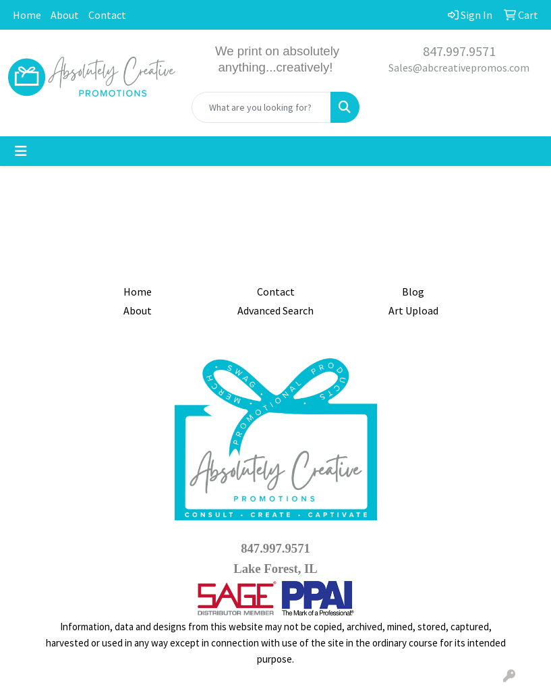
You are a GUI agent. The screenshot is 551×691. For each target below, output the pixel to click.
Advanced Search (275, 310)
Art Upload (413, 310)
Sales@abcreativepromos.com (458, 67)
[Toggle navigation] (21, 151)
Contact (107, 15)
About (65, 15)
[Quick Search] (261, 107)
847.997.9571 (459, 51)
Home (27, 15)
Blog (413, 291)
